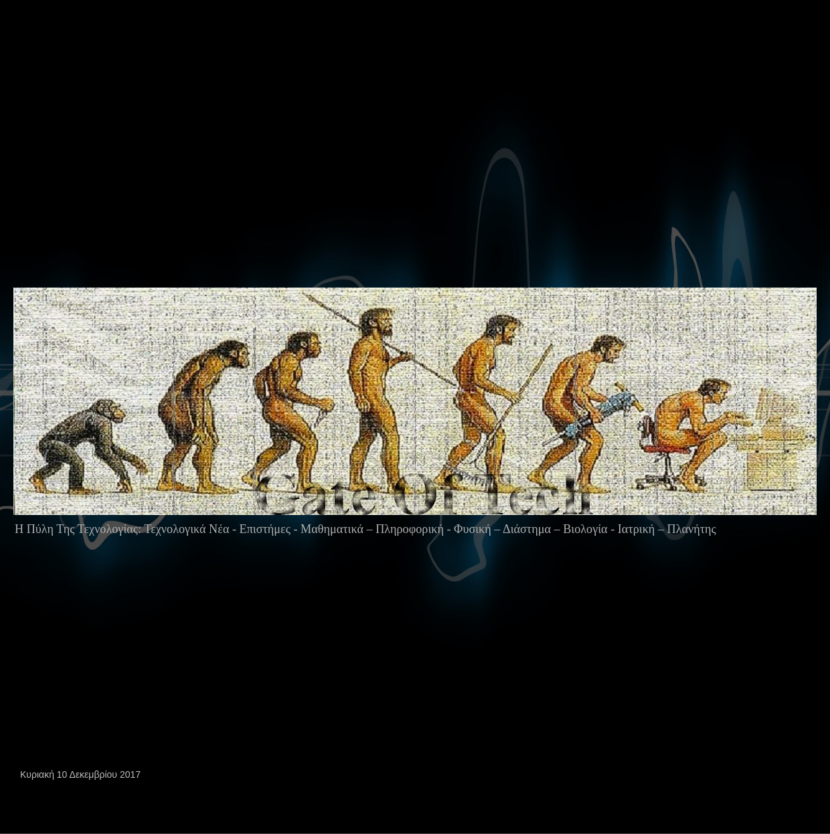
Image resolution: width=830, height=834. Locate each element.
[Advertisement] (323, 170)
